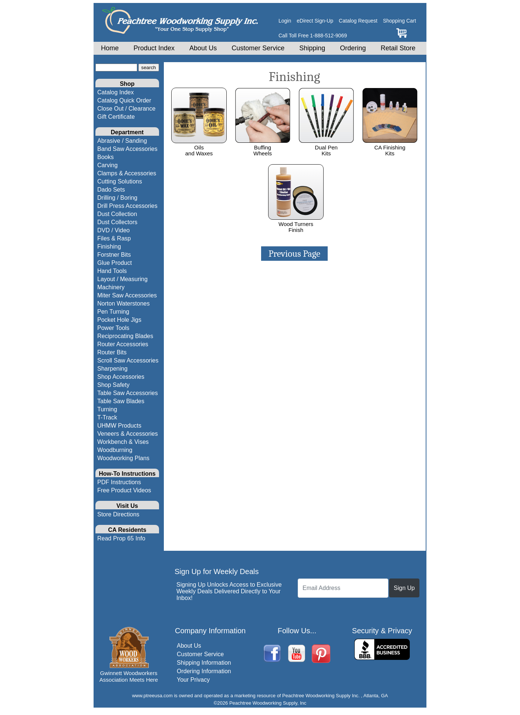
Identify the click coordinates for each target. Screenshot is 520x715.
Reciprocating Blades (125, 336)
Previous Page (294, 253)
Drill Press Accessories (127, 206)
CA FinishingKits (390, 147)
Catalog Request (358, 21)
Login (284, 21)
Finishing (109, 246)
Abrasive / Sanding (122, 141)
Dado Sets (111, 189)
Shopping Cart (399, 21)
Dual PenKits (326, 147)
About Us (203, 48)
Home (110, 48)
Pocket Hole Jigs (119, 320)
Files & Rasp (114, 238)
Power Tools (113, 328)
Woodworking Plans (123, 458)
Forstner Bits (114, 255)
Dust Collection (117, 214)
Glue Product (114, 263)
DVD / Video (113, 230)
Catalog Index (115, 92)
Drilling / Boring (117, 198)
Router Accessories (122, 344)
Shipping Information (204, 663)
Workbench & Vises (123, 442)
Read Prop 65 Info (121, 538)
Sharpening (112, 368)
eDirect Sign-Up (315, 21)
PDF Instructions (119, 482)
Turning (107, 409)
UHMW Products (119, 425)
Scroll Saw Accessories (127, 360)
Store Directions (118, 514)
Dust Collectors (117, 222)
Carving (107, 165)
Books (105, 157)
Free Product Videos (124, 490)
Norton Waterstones (123, 303)
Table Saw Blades (120, 401)
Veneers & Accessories (127, 434)
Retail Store (398, 48)
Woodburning (114, 450)
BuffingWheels (262, 147)
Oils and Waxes (199, 147)
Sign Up (404, 588)
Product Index (154, 48)
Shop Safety (113, 385)
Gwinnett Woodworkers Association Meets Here (128, 676)
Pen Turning (113, 311)
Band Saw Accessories (127, 149)
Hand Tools (112, 271)
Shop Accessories (120, 377)
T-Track (107, 417)
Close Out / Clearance (126, 108)
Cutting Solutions (119, 181)
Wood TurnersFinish (296, 224)
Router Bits (111, 352)
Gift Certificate (116, 117)
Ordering (353, 48)
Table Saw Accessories (127, 393)
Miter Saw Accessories (127, 295)
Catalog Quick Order (124, 100)
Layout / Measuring (122, 279)
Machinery (111, 287)
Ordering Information (204, 671)
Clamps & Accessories (126, 173)
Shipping (312, 48)
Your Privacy (193, 680)
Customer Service (258, 48)
